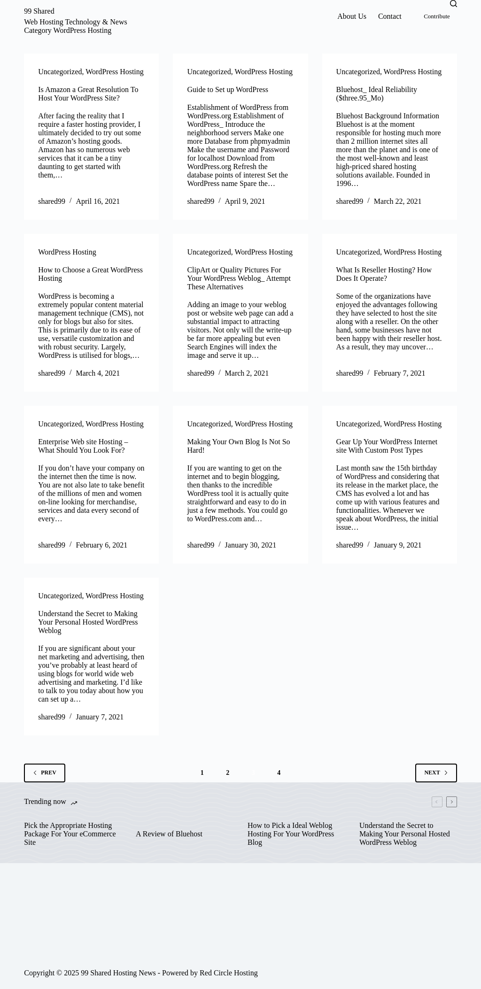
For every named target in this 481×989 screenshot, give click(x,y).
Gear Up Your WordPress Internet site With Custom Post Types (387, 446)
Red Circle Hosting (229, 973)
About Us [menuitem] (351, 16)
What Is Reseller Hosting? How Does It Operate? (384, 274)
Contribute (437, 16)
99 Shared (39, 11)
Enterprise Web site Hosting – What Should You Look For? (83, 446)
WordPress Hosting (114, 72)
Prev (44, 772)
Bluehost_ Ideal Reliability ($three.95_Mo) (376, 93)
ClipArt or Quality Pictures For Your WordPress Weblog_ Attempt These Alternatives (239, 278)
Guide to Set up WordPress (227, 89)
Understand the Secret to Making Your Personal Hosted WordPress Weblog (88, 622)
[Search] (453, 3)
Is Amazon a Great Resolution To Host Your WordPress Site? (88, 93)
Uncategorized (60, 72)
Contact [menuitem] (390, 16)
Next (436, 772)
